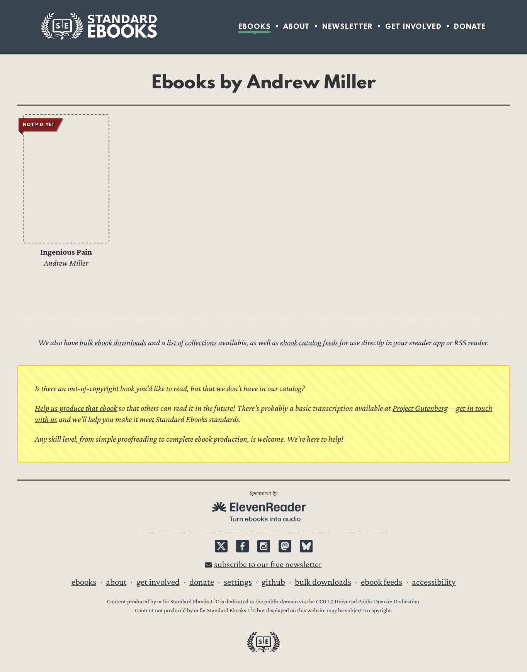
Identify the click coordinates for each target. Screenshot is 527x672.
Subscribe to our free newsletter (268, 565)
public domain (281, 601)
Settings (238, 582)
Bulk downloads (323, 582)
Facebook (242, 546)
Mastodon (285, 546)
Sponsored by (263, 493)
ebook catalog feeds (309, 343)
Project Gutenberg (420, 408)
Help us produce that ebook (76, 408)
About (296, 26)
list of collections (192, 343)
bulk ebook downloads (113, 343)
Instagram (263, 546)
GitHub (273, 582)
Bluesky (306, 546)
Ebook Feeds (381, 582)
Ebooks (254, 26)
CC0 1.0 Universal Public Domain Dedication (367, 601)
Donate (470, 26)
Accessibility (434, 582)
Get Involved (413, 26)
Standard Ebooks (99, 26)
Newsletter (347, 26)
